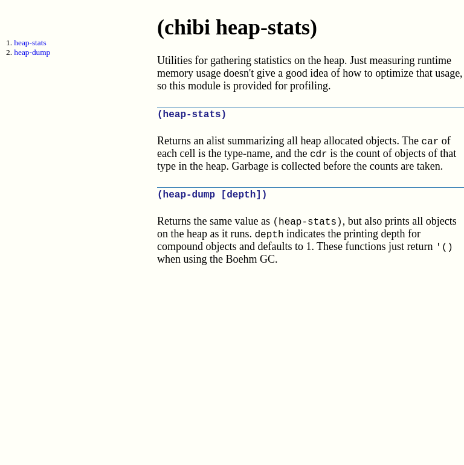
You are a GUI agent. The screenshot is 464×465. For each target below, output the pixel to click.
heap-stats (30, 42)
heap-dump (32, 52)
